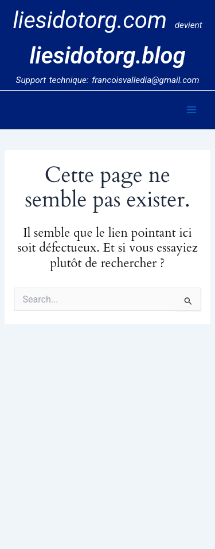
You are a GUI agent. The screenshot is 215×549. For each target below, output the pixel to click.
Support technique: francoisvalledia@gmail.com (108, 80)
